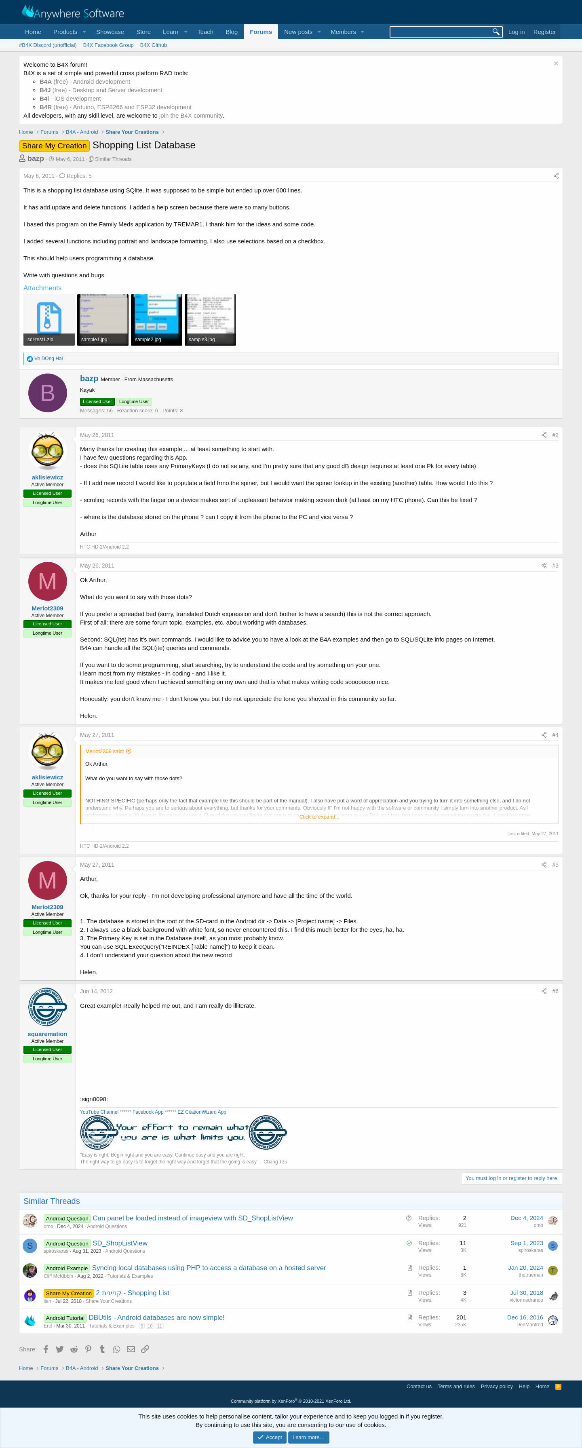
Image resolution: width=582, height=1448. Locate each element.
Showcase (110, 31)
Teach (205, 31)
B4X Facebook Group (108, 45)
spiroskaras (56, 1251)
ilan (47, 1301)
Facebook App (148, 1112)
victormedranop (526, 1300)
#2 (555, 435)
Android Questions (107, 1226)
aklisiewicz (47, 477)
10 (150, 1325)
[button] (68, 31)
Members (343, 31)
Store (143, 31)
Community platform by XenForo (291, 1401)
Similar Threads (113, 159)
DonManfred (530, 1325)
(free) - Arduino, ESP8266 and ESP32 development (116, 106)
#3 (555, 565)
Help (524, 1386)
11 (159, 1325)
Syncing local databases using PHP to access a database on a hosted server (209, 1268)
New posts (298, 31)
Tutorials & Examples (130, 1276)
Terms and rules (456, 1386)
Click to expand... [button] (319, 817)
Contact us (419, 1386)
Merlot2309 (47, 608)
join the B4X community (190, 115)
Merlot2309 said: (104, 751)
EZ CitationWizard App (201, 1112)
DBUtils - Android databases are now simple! (156, 1317)
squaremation (47, 1033)
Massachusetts (155, 379)
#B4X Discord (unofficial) (48, 45)
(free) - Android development (85, 81)
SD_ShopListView (120, 1243)
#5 (555, 864)
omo (48, 1226)
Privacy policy (497, 1386)
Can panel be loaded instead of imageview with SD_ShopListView (193, 1218)
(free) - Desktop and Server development (101, 90)
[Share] (556, 176)
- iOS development (70, 98)
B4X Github (153, 45)
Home (33, 31)
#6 (555, 991)
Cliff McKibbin (58, 1276)
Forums (261, 31)
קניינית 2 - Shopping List (132, 1293)
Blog (232, 31)
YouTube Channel (99, 1112)
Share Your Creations (109, 1301)
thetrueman (531, 1275)
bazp (35, 158)
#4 (555, 735)
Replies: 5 (75, 176)
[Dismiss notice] (555, 64)
